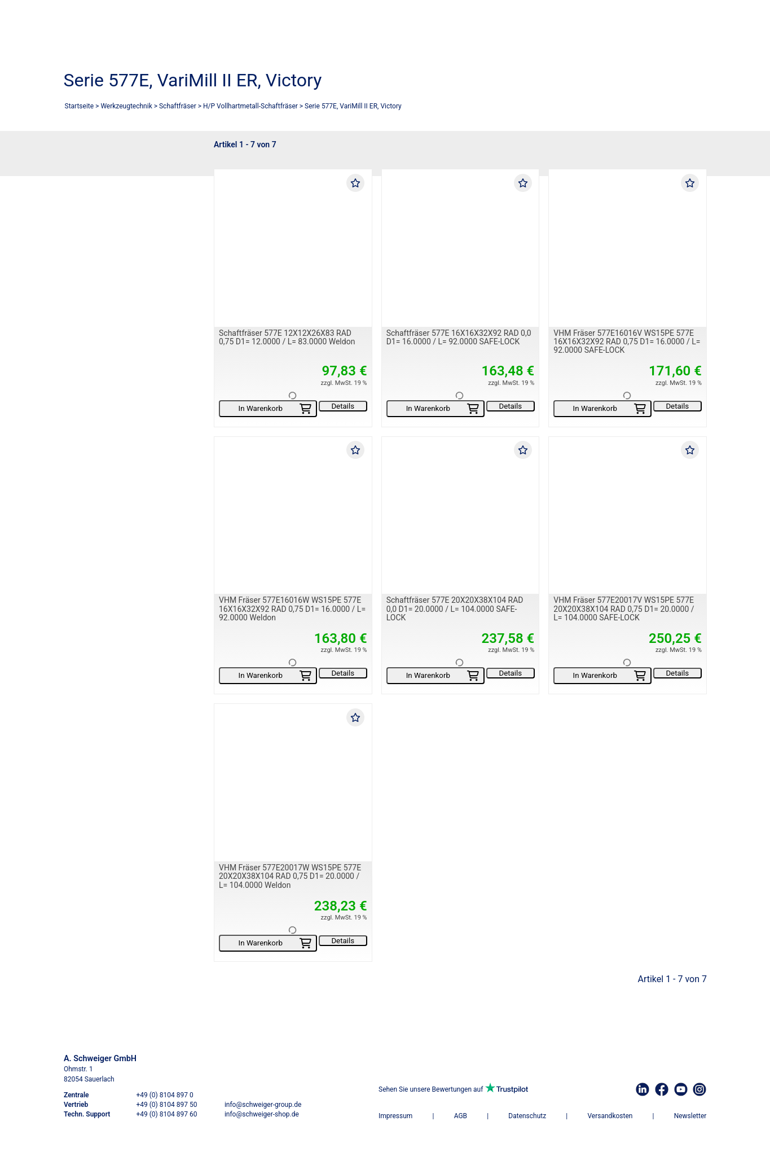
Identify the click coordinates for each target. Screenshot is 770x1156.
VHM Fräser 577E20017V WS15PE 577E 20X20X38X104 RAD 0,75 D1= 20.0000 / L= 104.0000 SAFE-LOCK (623, 609)
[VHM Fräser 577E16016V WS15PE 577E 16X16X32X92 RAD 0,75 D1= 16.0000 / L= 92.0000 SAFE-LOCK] (627, 248)
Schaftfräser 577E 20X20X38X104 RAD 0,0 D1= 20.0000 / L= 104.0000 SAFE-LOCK (454, 609)
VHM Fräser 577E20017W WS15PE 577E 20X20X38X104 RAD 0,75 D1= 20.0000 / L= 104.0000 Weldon (290, 876)
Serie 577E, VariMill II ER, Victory (353, 106)
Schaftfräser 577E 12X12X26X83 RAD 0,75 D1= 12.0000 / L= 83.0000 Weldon (287, 337)
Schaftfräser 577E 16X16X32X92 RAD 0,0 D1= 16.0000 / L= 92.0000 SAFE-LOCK (458, 337)
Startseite (79, 106)
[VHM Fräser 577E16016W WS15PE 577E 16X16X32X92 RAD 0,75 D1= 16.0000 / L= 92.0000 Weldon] (293, 515)
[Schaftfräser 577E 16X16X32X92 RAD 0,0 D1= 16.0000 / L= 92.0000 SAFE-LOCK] (460, 248)
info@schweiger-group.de (262, 1105)
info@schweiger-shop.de (261, 1114)
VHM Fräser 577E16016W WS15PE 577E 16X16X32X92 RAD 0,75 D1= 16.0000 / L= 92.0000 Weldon (292, 609)
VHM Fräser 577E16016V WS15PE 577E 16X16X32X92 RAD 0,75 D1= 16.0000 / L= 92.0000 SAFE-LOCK (626, 342)
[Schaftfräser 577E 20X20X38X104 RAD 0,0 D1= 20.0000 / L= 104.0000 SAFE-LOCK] (460, 515)
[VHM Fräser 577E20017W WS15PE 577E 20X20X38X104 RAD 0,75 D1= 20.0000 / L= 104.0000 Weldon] (293, 783)
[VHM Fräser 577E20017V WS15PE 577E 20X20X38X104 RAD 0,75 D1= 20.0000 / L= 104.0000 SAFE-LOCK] (627, 515)
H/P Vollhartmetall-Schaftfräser (250, 106)
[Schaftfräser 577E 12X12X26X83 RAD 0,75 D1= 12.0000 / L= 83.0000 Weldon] (293, 248)
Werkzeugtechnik (126, 106)
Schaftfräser (177, 106)
